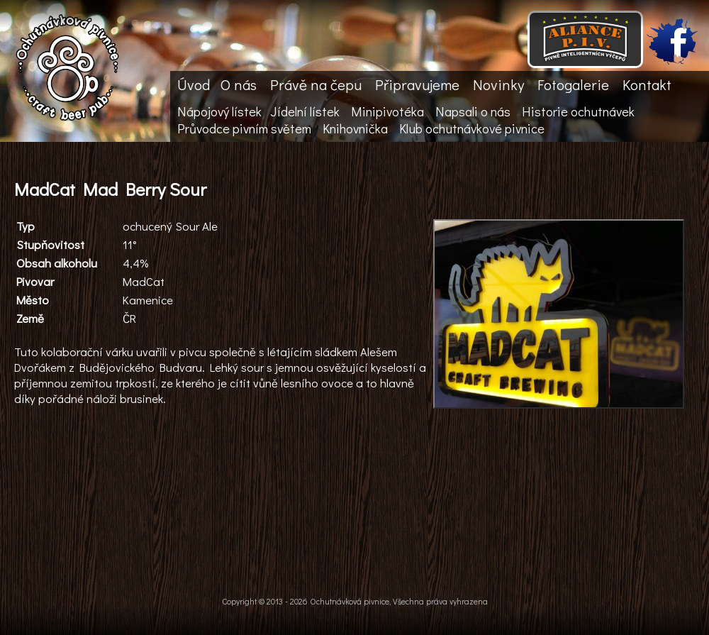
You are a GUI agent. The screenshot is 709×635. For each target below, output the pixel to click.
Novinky (498, 84)
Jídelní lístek (305, 111)
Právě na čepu (316, 84)
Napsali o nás (472, 111)
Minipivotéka (387, 111)
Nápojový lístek (219, 111)
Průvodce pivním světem (244, 128)
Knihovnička (355, 128)
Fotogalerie (573, 84)
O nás (238, 84)
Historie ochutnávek (578, 111)
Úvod (193, 84)
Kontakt (647, 84)
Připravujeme (417, 84)
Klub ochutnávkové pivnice (472, 128)
